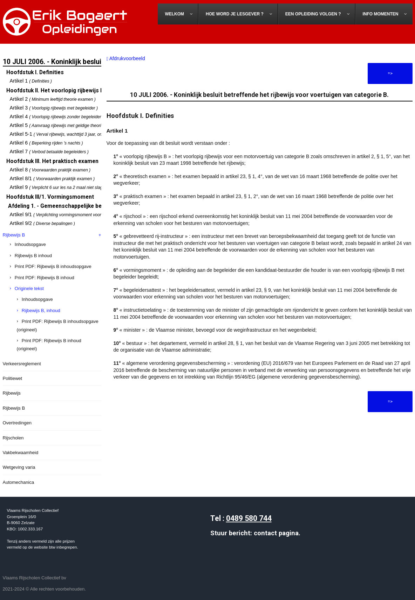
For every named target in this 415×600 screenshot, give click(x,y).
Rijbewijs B (14, 235)
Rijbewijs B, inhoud (41, 310)
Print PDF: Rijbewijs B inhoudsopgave (53, 266)
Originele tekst (29, 288)
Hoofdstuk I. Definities (35, 72)
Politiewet (12, 378)
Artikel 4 (57, 116)
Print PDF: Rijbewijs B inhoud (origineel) (49, 344)
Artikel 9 (60, 187)
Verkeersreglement (22, 363)
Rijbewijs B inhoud (33, 255)
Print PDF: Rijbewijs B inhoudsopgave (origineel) (57, 325)
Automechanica (18, 482)
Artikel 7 (49, 151)
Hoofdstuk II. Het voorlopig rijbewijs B (55, 90)
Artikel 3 (54, 108)
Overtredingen (17, 422)
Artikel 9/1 (67, 214)
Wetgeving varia (19, 467)
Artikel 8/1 (52, 178)
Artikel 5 (58, 125)
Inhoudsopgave (30, 244)
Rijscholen (13, 437)
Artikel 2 (53, 99)
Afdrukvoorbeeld (126, 58)
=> (390, 73)
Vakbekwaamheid (21, 452)
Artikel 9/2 (42, 223)
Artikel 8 (50, 169)
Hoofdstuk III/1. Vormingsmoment (50, 197)
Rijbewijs (12, 393)
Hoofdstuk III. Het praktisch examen (52, 161)
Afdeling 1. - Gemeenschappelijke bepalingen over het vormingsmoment (101, 206)
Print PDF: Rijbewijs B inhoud (44, 277)
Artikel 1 (31, 81)
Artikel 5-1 (71, 134)
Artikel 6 (46, 143)
